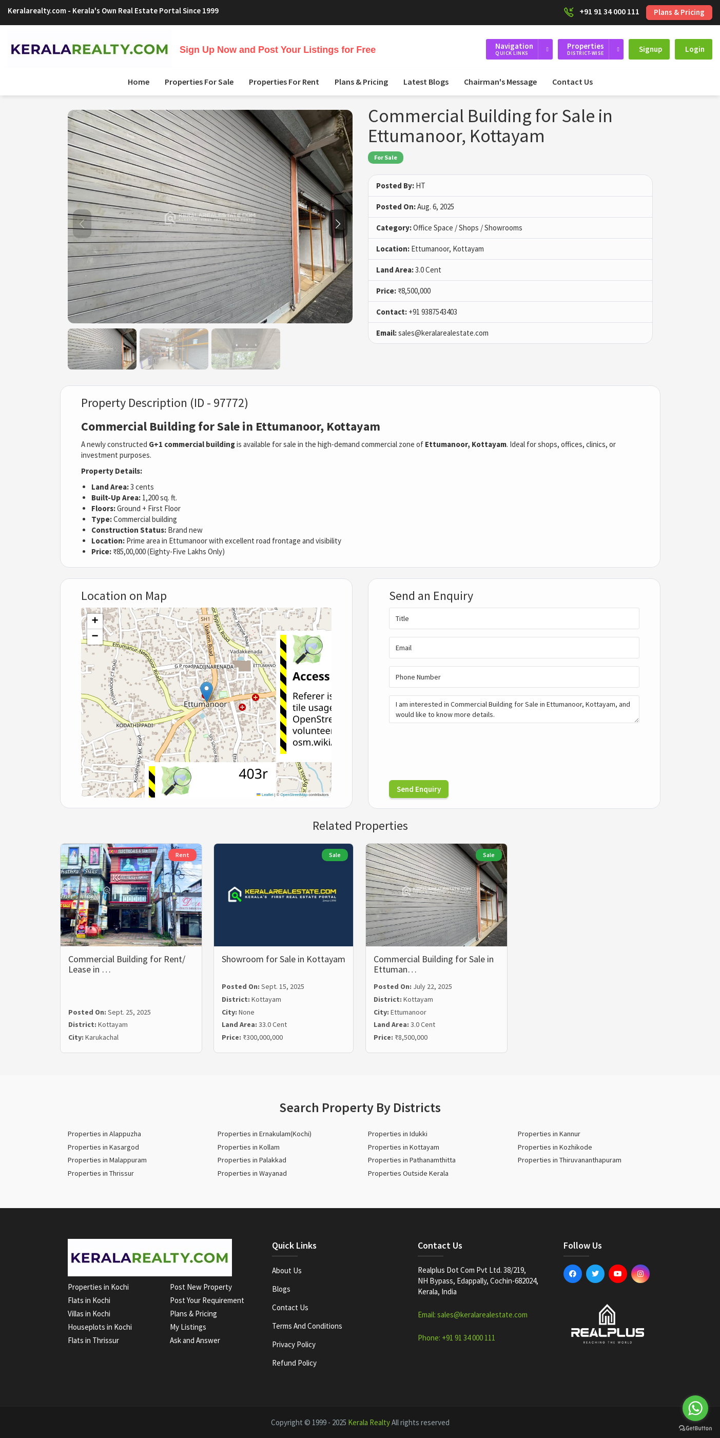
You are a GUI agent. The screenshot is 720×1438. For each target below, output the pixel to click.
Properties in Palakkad (252, 1159)
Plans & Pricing (679, 12)
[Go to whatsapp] (695, 1408)
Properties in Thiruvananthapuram (569, 1159)
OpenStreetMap (293, 794)
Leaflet (265, 794)
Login (695, 49)
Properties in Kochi (98, 1287)
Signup (650, 49)
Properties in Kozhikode (555, 1147)
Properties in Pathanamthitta (412, 1159)
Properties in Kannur (549, 1133)
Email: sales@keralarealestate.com (473, 1314)
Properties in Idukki (397, 1133)
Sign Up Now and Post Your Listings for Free (278, 50)
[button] (338, 223)
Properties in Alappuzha (104, 1133)
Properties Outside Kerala (408, 1173)
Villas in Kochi (89, 1313)
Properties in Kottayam (403, 1147)
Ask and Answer (195, 1340)
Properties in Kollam (249, 1147)
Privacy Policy (294, 1344)
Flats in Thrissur (93, 1340)
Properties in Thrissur (101, 1173)
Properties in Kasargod (103, 1147)
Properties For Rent (284, 81)
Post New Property (201, 1287)
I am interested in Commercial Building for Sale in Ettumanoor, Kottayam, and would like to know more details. (514, 709)
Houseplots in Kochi (100, 1327)
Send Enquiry (419, 789)
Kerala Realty (369, 1422)
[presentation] (467, 751)
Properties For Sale (199, 81)
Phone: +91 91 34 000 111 (456, 1338)
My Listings (188, 1327)
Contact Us (572, 81)
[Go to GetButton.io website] (695, 1428)
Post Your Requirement (207, 1300)
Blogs (281, 1289)
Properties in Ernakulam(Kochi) (265, 1133)
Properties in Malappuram (107, 1159)
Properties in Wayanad (252, 1173)
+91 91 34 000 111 (609, 11)
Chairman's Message (500, 81)
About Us (287, 1270)
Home (138, 81)
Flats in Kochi (89, 1300)
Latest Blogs (426, 81)
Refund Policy (294, 1363)
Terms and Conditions (307, 1326)
